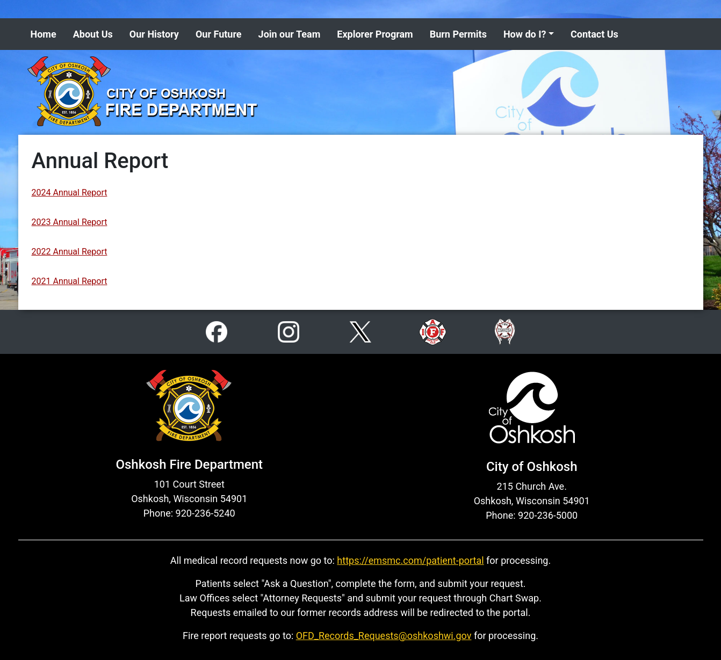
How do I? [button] (524, 34)
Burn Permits (458, 34)
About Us (93, 34)
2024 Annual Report (69, 192)
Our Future (219, 34)
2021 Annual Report (69, 281)
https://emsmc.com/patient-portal (410, 560)
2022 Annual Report (69, 251)
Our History (154, 34)
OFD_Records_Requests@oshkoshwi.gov (384, 635)
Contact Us (594, 34)
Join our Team (289, 34)
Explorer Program (375, 34)
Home (43, 34)
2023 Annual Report (69, 222)
